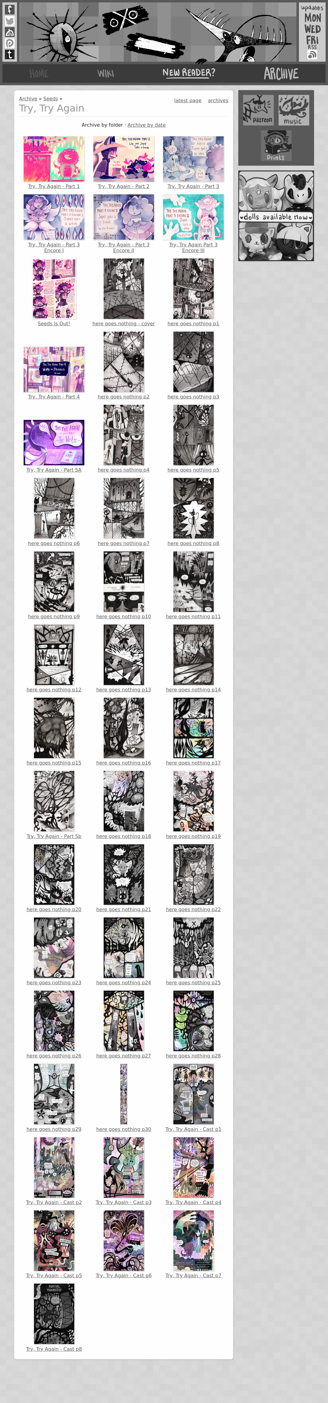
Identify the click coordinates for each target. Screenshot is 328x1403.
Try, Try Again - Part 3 (193, 162)
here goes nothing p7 (124, 512)
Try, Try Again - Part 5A (54, 446)
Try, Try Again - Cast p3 (124, 1171)
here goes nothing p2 (124, 365)
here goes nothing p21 (123, 878)
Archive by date (147, 125)
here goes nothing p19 (193, 805)
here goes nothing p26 (53, 1024)
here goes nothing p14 (193, 658)
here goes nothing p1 (193, 292)
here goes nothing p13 (123, 658)
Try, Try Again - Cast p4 (194, 1171)
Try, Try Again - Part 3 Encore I (54, 223)
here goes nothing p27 (123, 1024)
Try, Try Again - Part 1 (54, 162)
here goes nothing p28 (193, 1024)
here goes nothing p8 (193, 512)
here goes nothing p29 (53, 1098)
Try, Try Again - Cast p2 (54, 1171)
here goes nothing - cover (123, 292)
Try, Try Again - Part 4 (54, 373)
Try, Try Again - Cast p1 (194, 1098)
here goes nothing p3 (193, 365)
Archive (28, 99)
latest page (188, 100)
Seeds (50, 99)
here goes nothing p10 (123, 585)
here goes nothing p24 (123, 951)
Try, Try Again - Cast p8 (54, 1317)
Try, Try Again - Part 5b (54, 805)
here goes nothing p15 (53, 731)
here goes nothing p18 (123, 805)
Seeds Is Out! (54, 292)
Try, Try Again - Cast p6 (124, 1244)
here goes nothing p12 (53, 658)
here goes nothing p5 (193, 438)
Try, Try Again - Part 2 (123, 162)
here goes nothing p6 (54, 512)
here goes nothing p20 (53, 878)
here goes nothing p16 (123, 731)
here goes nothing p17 (193, 731)
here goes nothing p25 (193, 951)
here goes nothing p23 (53, 951)
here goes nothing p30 (123, 1098)
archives (218, 100)
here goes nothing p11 (193, 585)
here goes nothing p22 (193, 878)
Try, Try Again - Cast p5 (54, 1244)
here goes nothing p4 (124, 438)
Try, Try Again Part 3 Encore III (193, 223)
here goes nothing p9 (54, 585)
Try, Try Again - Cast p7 (194, 1244)
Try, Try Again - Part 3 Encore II (123, 223)
